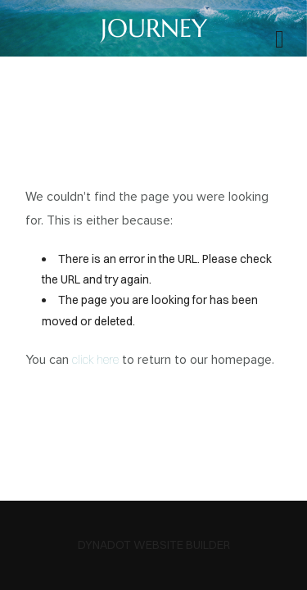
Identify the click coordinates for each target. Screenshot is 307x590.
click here (95, 359)
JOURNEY (154, 28)
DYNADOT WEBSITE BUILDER (154, 545)
